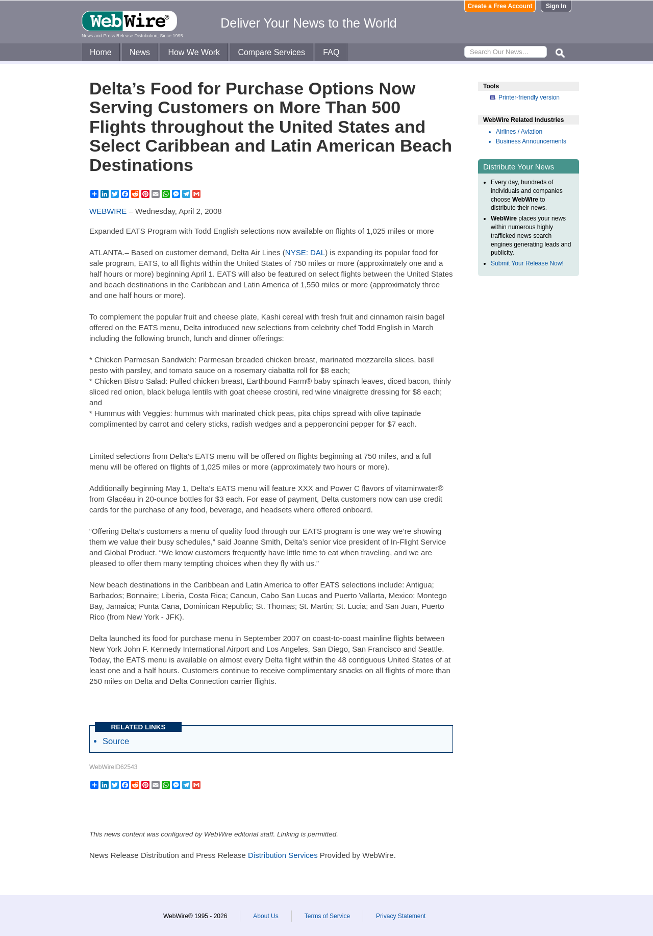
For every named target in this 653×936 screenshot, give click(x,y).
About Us (265, 916)
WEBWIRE (108, 211)
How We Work (194, 52)
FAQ (331, 52)
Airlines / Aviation (519, 131)
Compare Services (271, 52)
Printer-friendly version (529, 97)
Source (116, 741)
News (140, 52)
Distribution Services (283, 855)
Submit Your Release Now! (527, 263)
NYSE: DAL (305, 252)
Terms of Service (327, 916)
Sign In (556, 6)
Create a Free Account (500, 6)
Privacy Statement (400, 916)
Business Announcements (531, 141)
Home (101, 52)
